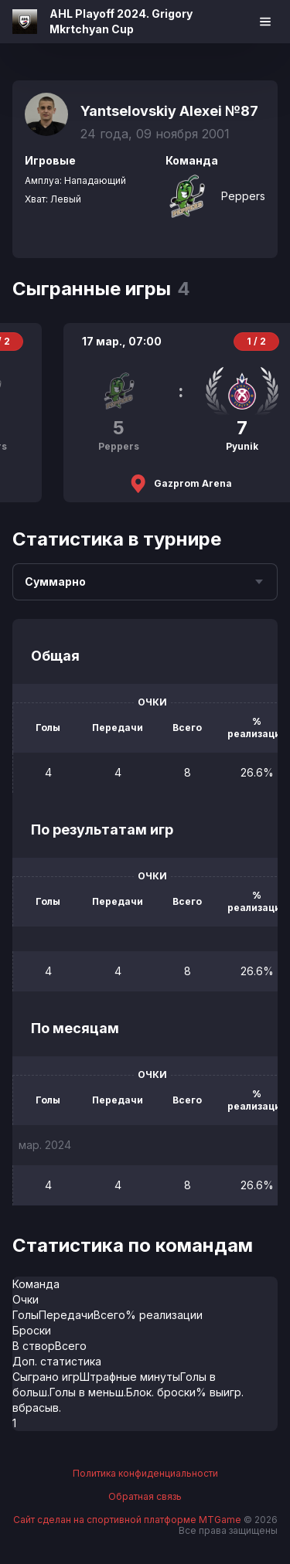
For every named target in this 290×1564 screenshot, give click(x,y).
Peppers (243, 195)
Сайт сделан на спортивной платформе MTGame (128, 1519)
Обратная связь (145, 1496)
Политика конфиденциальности (145, 1473)
